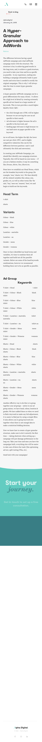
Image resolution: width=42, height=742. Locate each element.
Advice (6, 51)
